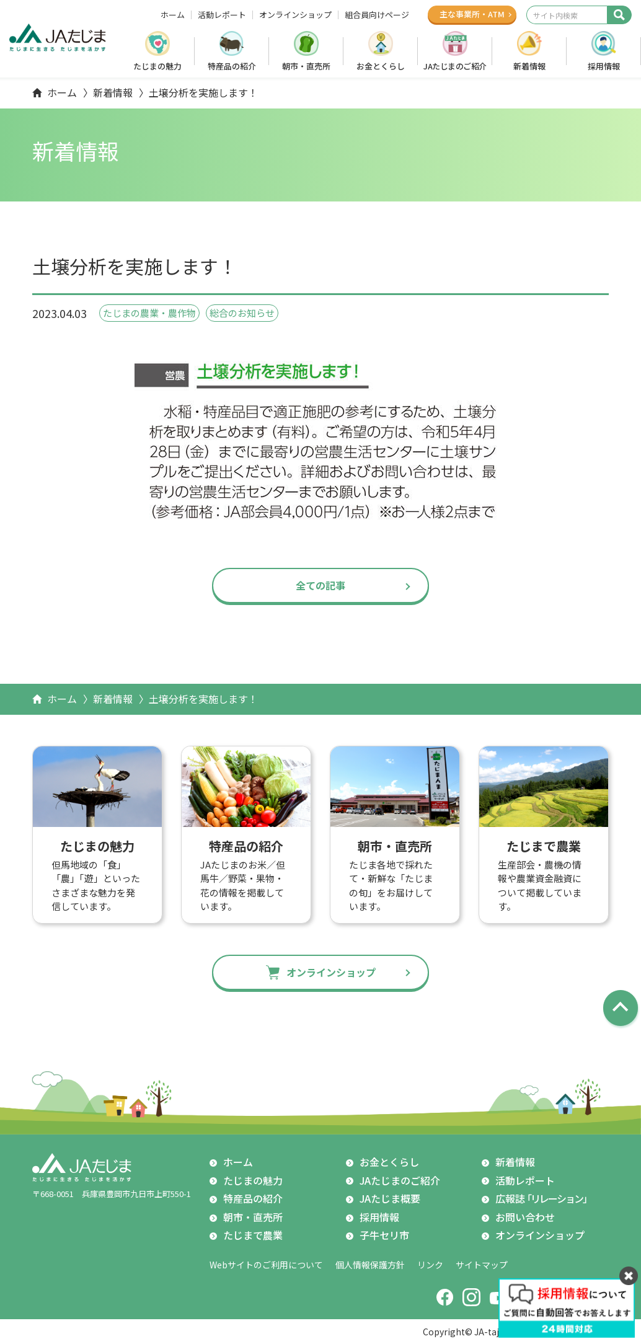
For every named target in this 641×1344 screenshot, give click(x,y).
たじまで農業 (253, 1234)
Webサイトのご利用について (266, 1264)
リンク (430, 1264)
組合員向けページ (377, 15)
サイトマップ (482, 1264)
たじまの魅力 (157, 66)
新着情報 (529, 66)
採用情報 (604, 66)
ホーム (173, 15)
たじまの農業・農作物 (149, 312)
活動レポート (222, 15)
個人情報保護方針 (370, 1264)
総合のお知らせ (242, 312)
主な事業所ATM (472, 14)
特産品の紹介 (232, 66)
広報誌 (543, 1199)
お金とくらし (380, 66)
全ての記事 (320, 585)
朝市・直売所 (306, 66)
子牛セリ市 (384, 1234)
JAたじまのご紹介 (455, 66)
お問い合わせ (525, 1216)
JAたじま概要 (390, 1198)
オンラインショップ (295, 15)
